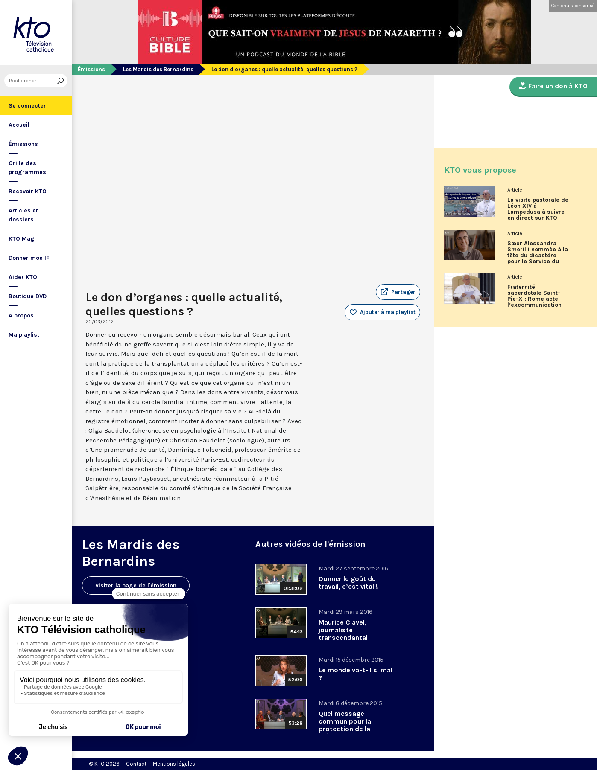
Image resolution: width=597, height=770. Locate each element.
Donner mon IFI (30, 258)
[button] (398, 292)
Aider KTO (23, 277)
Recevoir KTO (28, 191)
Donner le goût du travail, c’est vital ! (348, 582)
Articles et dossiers (23, 215)
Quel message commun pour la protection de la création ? (345, 725)
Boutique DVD (28, 296)
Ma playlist (24, 334)
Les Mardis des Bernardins (158, 69)
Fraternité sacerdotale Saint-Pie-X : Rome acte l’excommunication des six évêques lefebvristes (534, 299)
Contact (136, 764)
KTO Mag (22, 238)
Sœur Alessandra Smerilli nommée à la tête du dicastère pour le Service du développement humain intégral (537, 255)
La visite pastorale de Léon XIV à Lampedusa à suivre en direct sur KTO (537, 209)
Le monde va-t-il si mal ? (355, 674)
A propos (21, 315)
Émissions (23, 144)
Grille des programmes (27, 168)
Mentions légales (174, 764)
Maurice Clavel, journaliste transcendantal (343, 630)
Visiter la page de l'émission (135, 585)
